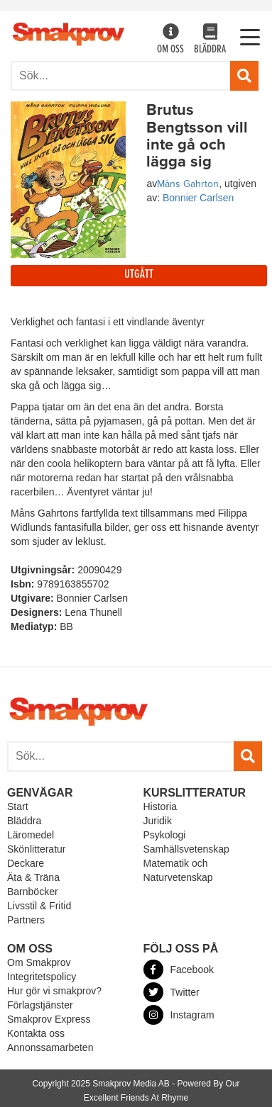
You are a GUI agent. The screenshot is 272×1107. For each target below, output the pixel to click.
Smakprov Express (48, 1019)
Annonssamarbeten (50, 1047)
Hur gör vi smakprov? (54, 990)
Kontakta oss (36, 1033)
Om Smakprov (38, 962)
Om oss (170, 40)
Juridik (157, 820)
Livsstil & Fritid (39, 905)
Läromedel (30, 835)
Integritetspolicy (41, 976)
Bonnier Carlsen (198, 197)
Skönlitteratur (36, 849)
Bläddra (210, 40)
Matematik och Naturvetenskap (178, 870)
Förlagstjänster (40, 1005)
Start (17, 806)
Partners (26, 920)
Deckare (25, 863)
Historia (160, 806)
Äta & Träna (33, 877)
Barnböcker (32, 891)
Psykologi (164, 835)
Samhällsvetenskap (186, 849)
